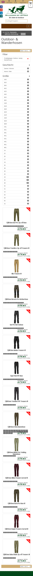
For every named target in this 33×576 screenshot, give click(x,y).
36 (16, 165)
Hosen (23, 34)
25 (16, 153)
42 (16, 174)
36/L (16, 130)
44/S (16, 94)
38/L (16, 133)
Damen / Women (16, 68)
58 (16, 198)
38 (16, 168)
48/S (16, 100)
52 (16, 189)
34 (16, 162)
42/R (16, 115)
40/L (16, 135)
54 (16, 192)
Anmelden (9, 1)
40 (16, 171)
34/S (16, 79)
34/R (16, 103)
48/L (16, 147)
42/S (16, 91)
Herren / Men (16, 71)
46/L (16, 144)
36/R (16, 106)
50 (16, 186)
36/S (16, 82)
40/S (16, 88)
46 (16, 180)
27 (16, 159)
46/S (16, 97)
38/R (16, 109)
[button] (1, 6)
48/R (16, 124)
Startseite (13, 32)
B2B (15, 1)
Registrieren (23, 1)
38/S (16, 85)
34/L (16, 127)
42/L (16, 138)
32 (16, 203)
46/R (16, 121)
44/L (16, 141)
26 (16, 156)
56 (16, 195)
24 (16, 150)
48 (16, 183)
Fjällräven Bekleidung (11, 34)
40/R (16, 112)
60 (16, 201)
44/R (16, 118)
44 (16, 177)
